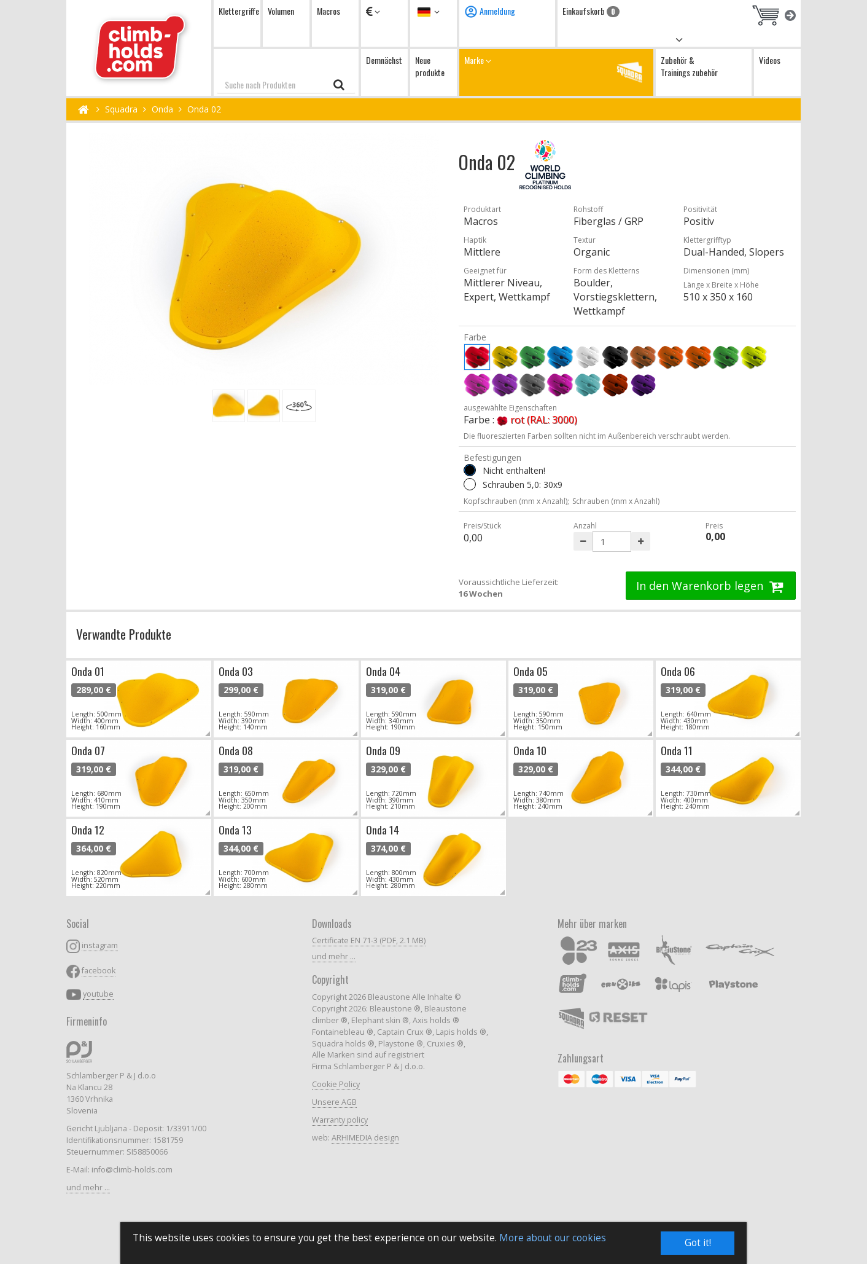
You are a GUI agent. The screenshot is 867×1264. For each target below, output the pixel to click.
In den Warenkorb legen (710, 585)
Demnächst (384, 59)
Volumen (281, 10)
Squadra (121, 109)
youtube (98, 994)
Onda (162, 109)
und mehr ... (88, 1187)
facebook (98, 970)
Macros (328, 10)
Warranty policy (340, 1120)
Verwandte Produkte (123, 633)
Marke (556, 72)
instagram (100, 945)
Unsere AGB (334, 1102)
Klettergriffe (239, 10)
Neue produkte (430, 66)
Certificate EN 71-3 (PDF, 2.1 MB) (369, 940)
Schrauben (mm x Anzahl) (615, 501)
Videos (769, 59)
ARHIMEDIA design (365, 1137)
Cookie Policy (336, 1084)
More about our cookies (552, 1237)
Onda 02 (204, 109)
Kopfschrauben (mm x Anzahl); (516, 501)
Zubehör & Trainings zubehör (689, 66)
